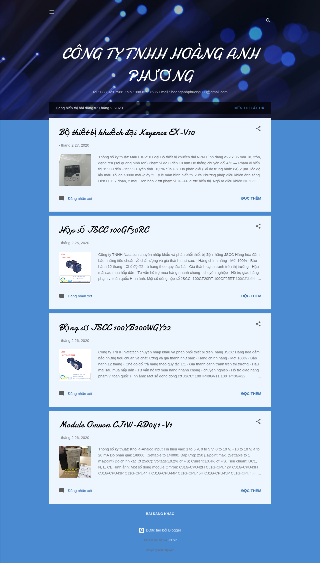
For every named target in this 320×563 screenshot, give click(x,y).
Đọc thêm (251, 198)
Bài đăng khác (160, 514)
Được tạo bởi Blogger (160, 530)
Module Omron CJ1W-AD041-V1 (115, 424)
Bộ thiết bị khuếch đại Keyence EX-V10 (126, 132)
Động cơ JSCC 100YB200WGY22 (114, 327)
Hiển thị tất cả (249, 108)
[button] (258, 129)
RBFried (172, 539)
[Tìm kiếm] (268, 21)
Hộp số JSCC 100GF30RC (103, 230)
